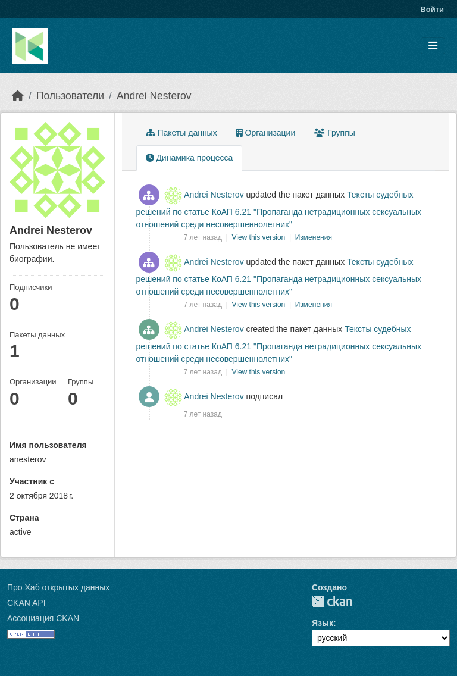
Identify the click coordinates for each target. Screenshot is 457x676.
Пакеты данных (181, 132)
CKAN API (26, 603)
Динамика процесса (189, 157)
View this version (259, 237)
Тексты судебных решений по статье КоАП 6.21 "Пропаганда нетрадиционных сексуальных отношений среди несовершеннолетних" (279, 209)
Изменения (313, 237)
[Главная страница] (18, 96)
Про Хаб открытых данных (58, 587)
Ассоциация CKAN (43, 618)
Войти (432, 9)
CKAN (332, 601)
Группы (334, 132)
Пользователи (70, 96)
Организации (266, 132)
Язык (322, 623)
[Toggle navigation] (433, 46)
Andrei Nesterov (154, 96)
